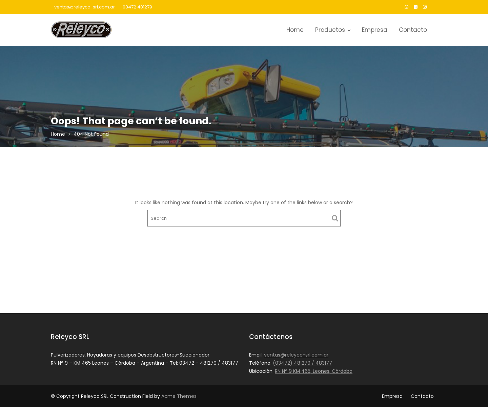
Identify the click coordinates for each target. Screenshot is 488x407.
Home (295, 30)
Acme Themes (179, 396)
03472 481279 (137, 7)
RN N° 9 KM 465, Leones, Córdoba (314, 370)
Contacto (413, 30)
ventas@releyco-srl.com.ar (84, 7)
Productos (330, 30)
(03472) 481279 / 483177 (302, 363)
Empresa (374, 30)
